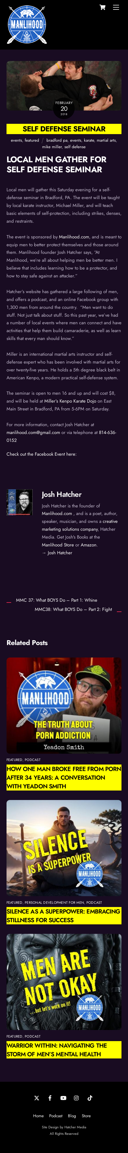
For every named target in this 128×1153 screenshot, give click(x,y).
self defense (75, 147)
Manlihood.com (74, 237)
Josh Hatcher (62, 494)
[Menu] (116, 7)
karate (89, 140)
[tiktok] (90, 1098)
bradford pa (56, 140)
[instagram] (76, 1098)
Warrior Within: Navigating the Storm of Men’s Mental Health (57, 1049)
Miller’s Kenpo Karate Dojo (70, 401)
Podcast (56, 1116)
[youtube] (63, 1098)
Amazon (88, 545)
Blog (72, 1116)
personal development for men (54, 902)
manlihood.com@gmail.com (33, 432)
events (16, 140)
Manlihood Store (58, 545)
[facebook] (50, 1098)
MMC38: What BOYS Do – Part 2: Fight (73, 609)
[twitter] (36, 1098)
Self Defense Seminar (64, 129)
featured (32, 140)
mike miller (52, 147)
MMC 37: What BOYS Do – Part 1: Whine (56, 600)
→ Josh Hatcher (57, 552)
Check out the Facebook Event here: (42, 454)
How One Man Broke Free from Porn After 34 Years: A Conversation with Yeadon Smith (64, 778)
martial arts (106, 140)
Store (86, 1116)
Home (38, 1116)
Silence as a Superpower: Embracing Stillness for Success (63, 915)
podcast (32, 759)
